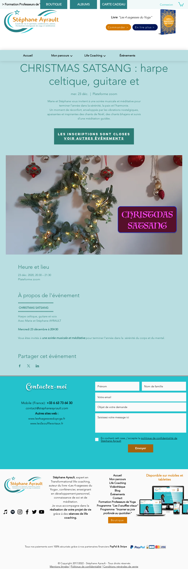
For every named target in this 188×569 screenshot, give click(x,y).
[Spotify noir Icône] (13, 512)
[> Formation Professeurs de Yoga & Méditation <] (34, 4)
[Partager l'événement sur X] (28, 365)
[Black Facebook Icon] (27, 512)
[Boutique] (117, 520)
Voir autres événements (94, 138)
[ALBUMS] (83, 4)
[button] (181, 4)
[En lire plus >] (145, 27)
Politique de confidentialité (86, 566)
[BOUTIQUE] (53, 4)
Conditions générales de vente (120, 566)
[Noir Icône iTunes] (5, 512)
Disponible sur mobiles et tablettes (164, 477)
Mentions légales (59, 566)
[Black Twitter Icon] (34, 512)
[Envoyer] (140, 448)
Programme (117, 509)
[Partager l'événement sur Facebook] (19, 365)
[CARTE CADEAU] (113, 4)
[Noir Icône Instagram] (20, 512)
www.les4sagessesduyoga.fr (46, 418)
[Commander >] (118, 27)
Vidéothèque (117, 486)
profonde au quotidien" (117, 513)
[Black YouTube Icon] (41, 512)
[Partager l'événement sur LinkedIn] (37, 365)
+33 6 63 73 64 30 (59, 403)
